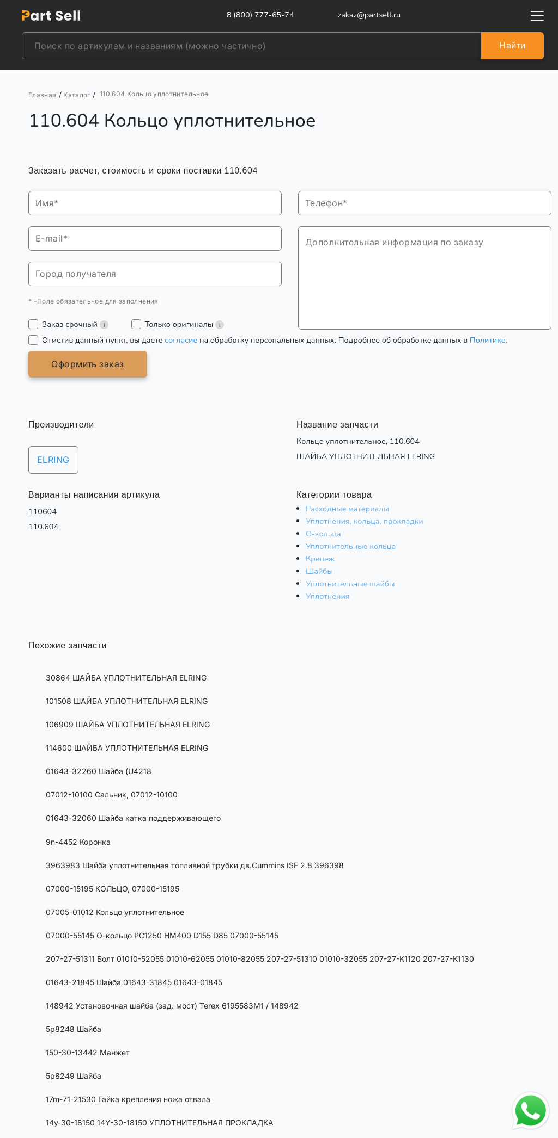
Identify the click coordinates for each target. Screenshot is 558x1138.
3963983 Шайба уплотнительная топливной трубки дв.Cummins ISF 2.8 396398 (195, 865)
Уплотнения (328, 596)
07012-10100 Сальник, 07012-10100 (112, 794)
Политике (488, 340)
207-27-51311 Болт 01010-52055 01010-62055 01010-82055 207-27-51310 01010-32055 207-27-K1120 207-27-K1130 (260, 958)
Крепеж (320, 558)
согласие (181, 340)
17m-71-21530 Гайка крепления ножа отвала (128, 1099)
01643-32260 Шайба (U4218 (98, 771)
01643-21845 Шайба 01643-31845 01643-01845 (134, 982)
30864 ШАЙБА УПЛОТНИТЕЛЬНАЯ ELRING (126, 677)
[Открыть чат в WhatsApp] (531, 1111)
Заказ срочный (75, 324)
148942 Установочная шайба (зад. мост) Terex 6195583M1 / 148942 (172, 1005)
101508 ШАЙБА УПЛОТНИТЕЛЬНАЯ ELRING (127, 701)
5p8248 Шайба (73, 1029)
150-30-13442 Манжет (88, 1052)
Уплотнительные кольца (351, 546)
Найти (512, 45)
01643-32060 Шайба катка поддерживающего (133, 817)
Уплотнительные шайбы (350, 583)
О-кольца (323, 533)
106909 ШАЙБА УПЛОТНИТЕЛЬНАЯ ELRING (128, 724)
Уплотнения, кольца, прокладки (364, 521)
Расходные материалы (347, 508)
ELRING (53, 459)
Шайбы (319, 571)
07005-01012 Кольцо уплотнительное (115, 912)
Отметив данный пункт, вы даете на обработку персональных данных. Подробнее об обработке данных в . (274, 340)
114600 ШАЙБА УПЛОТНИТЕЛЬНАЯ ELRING (127, 747)
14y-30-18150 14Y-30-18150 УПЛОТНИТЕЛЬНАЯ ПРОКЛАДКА (160, 1122)
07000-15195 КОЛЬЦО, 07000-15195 (112, 888)
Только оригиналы (184, 324)
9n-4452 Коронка (78, 841)
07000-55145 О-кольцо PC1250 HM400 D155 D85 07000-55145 (162, 935)
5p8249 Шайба (73, 1075)
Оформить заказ (87, 363)
